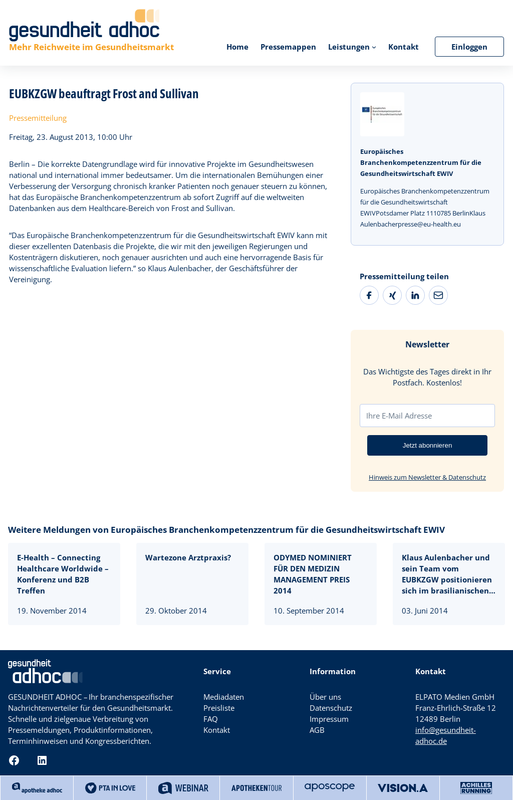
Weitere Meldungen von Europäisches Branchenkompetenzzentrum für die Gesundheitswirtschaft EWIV (226, 529)
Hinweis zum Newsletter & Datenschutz (427, 477)
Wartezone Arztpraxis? (188, 557)
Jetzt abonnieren (427, 445)
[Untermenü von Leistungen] (374, 46)
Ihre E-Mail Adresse (399, 416)
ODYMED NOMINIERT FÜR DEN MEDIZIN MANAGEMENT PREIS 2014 (313, 573)
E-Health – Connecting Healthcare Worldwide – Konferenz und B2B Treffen (63, 573)
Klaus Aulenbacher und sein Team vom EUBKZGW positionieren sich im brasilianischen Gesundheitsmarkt (447, 574)
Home (237, 47)
